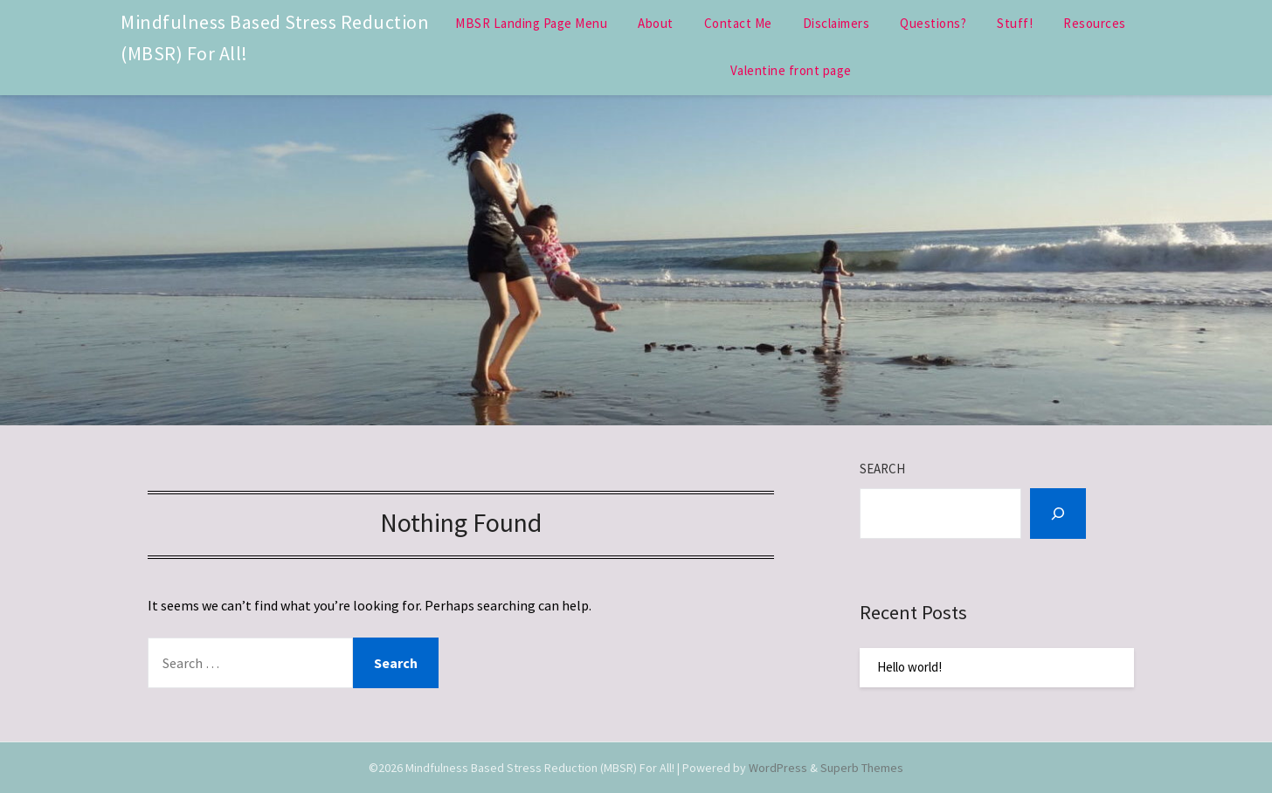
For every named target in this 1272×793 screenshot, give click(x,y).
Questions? (933, 23)
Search (882, 468)
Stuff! (1015, 23)
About (656, 23)
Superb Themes (861, 768)
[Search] (1058, 513)
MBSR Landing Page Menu (531, 23)
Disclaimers (836, 23)
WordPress (778, 768)
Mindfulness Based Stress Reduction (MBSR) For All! (275, 38)
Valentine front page (791, 70)
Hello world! (909, 667)
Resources (1094, 23)
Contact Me (738, 23)
